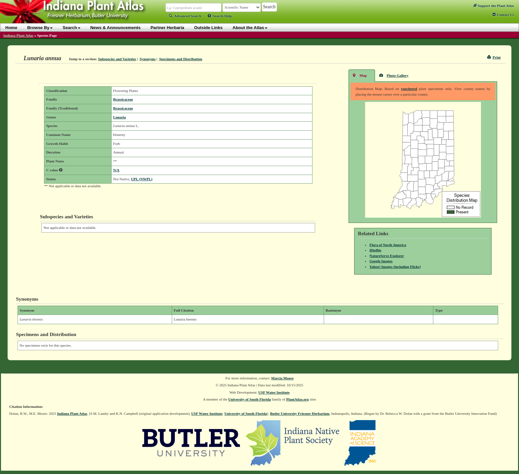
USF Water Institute (274, 392)
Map (359, 75)
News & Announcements (115, 27)
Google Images (380, 261)
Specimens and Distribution (180, 59)
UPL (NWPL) (141, 179)
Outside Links (208, 27)
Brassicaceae (123, 99)
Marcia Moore (282, 378)
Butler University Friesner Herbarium (300, 413)
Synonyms (148, 59)
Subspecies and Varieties (117, 59)
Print (494, 57)
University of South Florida (249, 399)
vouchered (409, 89)
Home (11, 27)
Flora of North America (387, 245)
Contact (503, 15)
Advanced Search (185, 16)
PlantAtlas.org (297, 399)
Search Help (220, 16)
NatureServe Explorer (386, 256)
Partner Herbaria (167, 27)
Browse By (40, 27)
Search (71, 27)
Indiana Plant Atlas (18, 35)
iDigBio (375, 250)
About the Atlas (250, 27)
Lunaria (119, 117)
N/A (116, 170)
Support (493, 6)
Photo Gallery (393, 75)
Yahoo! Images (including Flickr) (395, 267)
